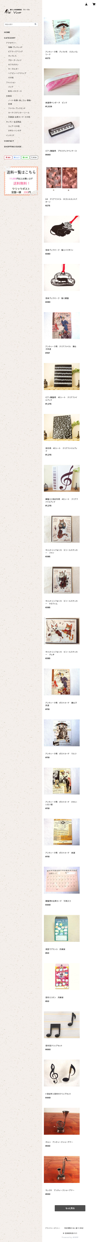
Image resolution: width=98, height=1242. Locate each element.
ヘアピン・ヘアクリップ (17, 73)
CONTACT (9, 141)
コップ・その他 (14, 126)
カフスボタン (13, 64)
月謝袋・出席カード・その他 (19, 117)
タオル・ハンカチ (14, 130)
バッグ (10, 87)
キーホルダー (13, 69)
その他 (11, 77)
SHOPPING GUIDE (13, 147)
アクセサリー (11, 43)
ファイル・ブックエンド (17, 108)
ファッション (11, 82)
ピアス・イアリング (15, 51)
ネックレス (12, 56)
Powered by (70, 1237)
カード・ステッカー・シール (18, 113)
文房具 (9, 96)
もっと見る (70, 1208)
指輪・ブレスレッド (15, 47)
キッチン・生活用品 (13, 122)
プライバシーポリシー (52, 1228)
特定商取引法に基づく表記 (73, 1228)
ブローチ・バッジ (14, 60)
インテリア (10, 135)
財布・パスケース (15, 91)
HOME (7, 32)
